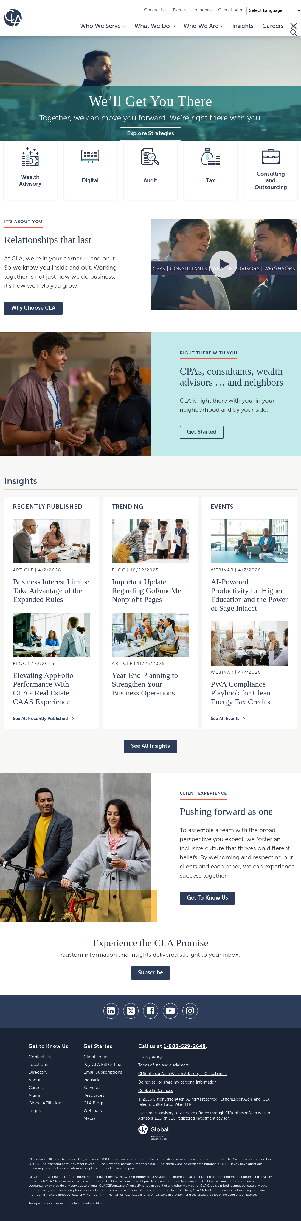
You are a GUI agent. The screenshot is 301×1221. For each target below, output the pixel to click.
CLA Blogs (93, 1103)
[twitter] (131, 1011)
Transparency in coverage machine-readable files (65, 1203)
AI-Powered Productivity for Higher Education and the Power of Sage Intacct (249, 595)
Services (91, 1088)
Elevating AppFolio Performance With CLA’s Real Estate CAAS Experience (43, 688)
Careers (273, 26)
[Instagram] (190, 1011)
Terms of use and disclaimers (163, 1065)
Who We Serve (103, 26)
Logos (35, 1111)
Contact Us (155, 10)
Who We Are (203, 26)
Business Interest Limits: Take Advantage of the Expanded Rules (51, 591)
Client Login (230, 10)
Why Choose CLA (33, 308)
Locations (202, 10)
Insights (243, 26)
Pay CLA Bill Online (102, 1065)
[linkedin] (111, 1011)
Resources (93, 1095)
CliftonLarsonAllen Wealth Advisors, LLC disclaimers (182, 1074)
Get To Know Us (207, 898)
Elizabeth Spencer (125, 1168)
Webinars (92, 1111)
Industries (92, 1080)
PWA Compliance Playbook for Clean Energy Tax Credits (241, 693)
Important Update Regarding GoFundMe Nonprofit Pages (146, 591)
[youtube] (170, 1011)
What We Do (154, 26)
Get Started (201, 432)
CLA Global (159, 1177)
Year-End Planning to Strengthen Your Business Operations (145, 684)
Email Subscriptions (102, 1072)
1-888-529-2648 (185, 1046)
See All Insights (150, 746)
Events (179, 10)
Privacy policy (150, 1057)
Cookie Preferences (155, 1091)
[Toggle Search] (293, 29)
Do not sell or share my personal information (177, 1082)
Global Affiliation (45, 1103)
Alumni (36, 1095)
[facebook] (150, 1011)
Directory (38, 1072)
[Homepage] (13, 18)
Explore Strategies (150, 134)
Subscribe (150, 973)
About (34, 1080)
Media (89, 1118)
